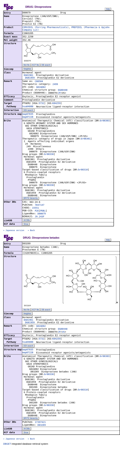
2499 (55, 84)
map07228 (27, 117)
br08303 (105, 121)
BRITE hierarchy (31, 198)
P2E (37, 211)
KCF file (35, 65)
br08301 (85, 139)
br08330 (49, 154)
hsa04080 (27, 106)
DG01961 (28, 75)
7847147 (39, 205)
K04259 (56, 103)
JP (59, 93)
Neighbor (27, 69)
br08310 (83, 170)
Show (26, 224)
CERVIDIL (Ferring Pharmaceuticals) (45, 27)
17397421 (40, 422)
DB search (45, 65)
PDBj (43, 211)
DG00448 (63, 90)
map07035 (27, 114)
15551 (35, 208)
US (63, 332)
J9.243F (39, 217)
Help (108, 9)
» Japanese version (13, 231)
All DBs (27, 220)
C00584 (39, 81)
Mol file (27, 65)
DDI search (28, 110)
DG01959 (30, 78)
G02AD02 (41, 87)
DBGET (7, 444)
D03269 (41, 425)
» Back (31, 231)
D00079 (41, 214)
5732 (41, 103)
